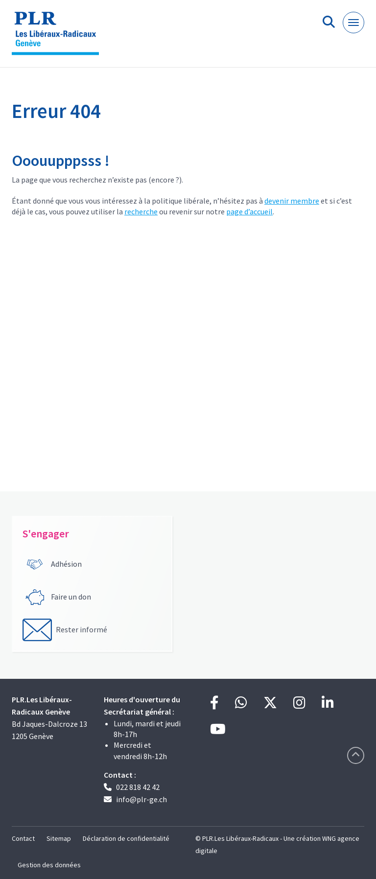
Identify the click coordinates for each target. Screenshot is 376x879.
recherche (141, 211)
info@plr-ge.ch (141, 799)
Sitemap (59, 838)
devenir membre (291, 201)
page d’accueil (249, 211)
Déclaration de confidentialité (126, 838)
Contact (23, 838)
